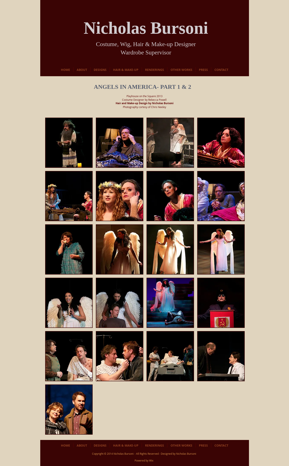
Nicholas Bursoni (123, 453)
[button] (69, 143)
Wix (151, 460)
